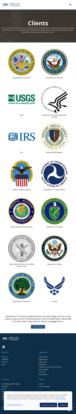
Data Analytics (43, 374)
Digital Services (43, 359)
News (3, 364)
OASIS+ (4, 389)
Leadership (5, 359)
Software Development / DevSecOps (50, 367)
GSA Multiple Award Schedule (10, 384)
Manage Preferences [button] (14, 405)
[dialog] (38, 400)
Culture (41, 384)
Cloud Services (43, 357)
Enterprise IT (42, 364)
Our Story (4, 357)
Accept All (63, 405)
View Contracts (38, 327)
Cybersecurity (43, 362)
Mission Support (44, 369)
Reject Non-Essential (48, 405)
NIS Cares (5, 362)
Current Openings (44, 386)
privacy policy (61, 399)
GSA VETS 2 (5, 386)
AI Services (42, 372)
